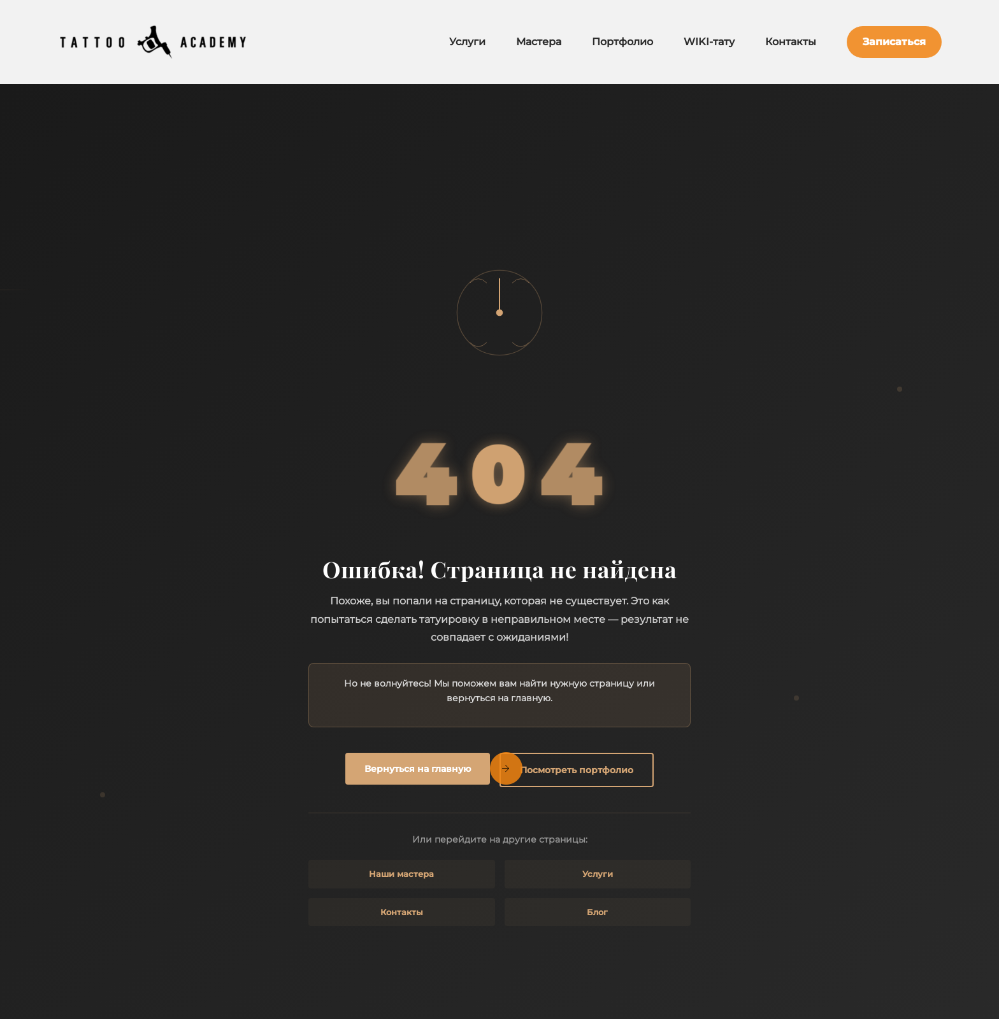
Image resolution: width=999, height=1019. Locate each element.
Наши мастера (401, 874)
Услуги (467, 42)
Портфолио (622, 42)
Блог (597, 912)
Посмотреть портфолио (576, 770)
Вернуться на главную (417, 768)
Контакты (790, 42)
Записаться (894, 42)
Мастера (538, 42)
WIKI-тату (709, 42)
